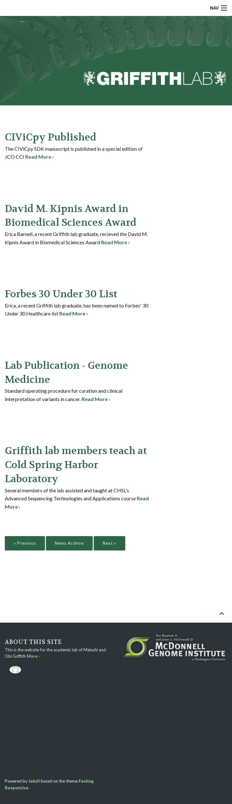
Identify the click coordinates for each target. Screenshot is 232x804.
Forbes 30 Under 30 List (61, 294)
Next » (109, 543)
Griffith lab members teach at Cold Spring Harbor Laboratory (76, 464)
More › (33, 656)
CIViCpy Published (50, 137)
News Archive (69, 543)
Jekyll (34, 781)
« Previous (25, 543)
